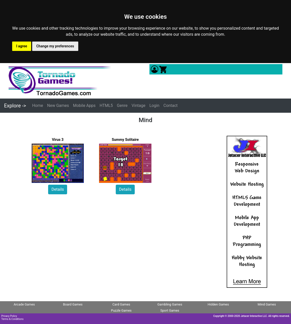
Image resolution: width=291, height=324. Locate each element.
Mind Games (267, 304)
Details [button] (57, 189)
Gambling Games (169, 304)
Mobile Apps (84, 105)
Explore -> (15, 106)
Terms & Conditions (12, 319)
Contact (170, 105)
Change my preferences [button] (55, 46)
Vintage (138, 105)
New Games (58, 105)
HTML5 (106, 105)
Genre (122, 105)
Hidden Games (218, 304)
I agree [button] (21, 46)
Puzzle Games (121, 310)
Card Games (121, 304)
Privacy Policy (9, 316)
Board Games (73, 304)
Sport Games (169, 310)
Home (37, 105)
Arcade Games (24, 304)
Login (154, 105)
